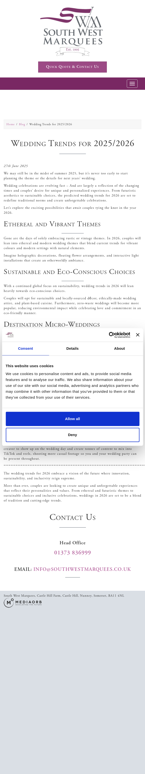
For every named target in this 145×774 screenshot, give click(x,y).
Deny (72, 435)
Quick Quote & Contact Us (72, 66)
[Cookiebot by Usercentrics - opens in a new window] (108, 335)
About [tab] (119, 348)
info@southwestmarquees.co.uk (82, 569)
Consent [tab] (25, 348)
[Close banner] (137, 335)
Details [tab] (72, 348)
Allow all (72, 419)
